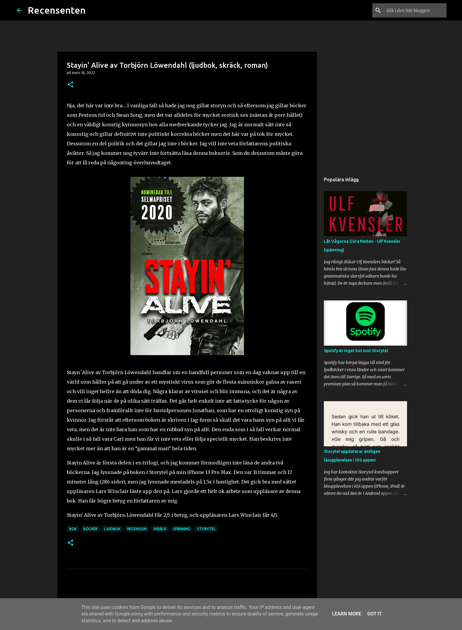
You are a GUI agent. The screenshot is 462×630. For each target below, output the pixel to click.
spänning (181, 529)
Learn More (346, 614)
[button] (70, 85)
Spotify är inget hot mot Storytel (356, 350)
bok (73, 529)
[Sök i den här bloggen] (415, 10)
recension (136, 529)
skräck (159, 529)
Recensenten (57, 10)
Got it (374, 614)
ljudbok (112, 529)
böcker (90, 529)
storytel (206, 529)
